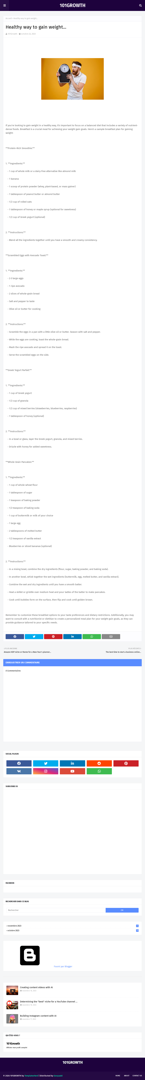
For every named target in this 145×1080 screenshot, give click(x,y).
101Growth (72, 5)
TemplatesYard (31, 1076)
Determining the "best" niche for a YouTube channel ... (49, 1001)
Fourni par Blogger (39, 966)
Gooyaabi (58, 1076)
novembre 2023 (73, 926)
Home (117, 1076)
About (126, 1076)
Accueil (9, 18)
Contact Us (137, 1076)
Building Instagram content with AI (38, 1015)
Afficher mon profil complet (16, 1048)
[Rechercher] (56, 910)
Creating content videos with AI (36, 987)
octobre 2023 (73, 930)
